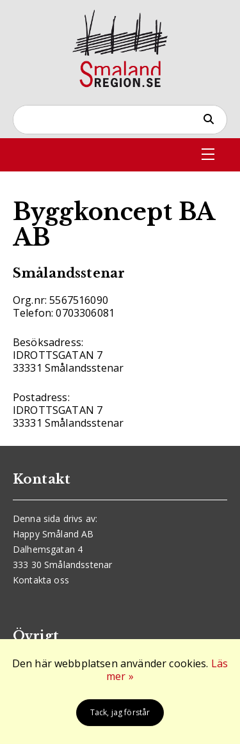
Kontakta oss (41, 580)
